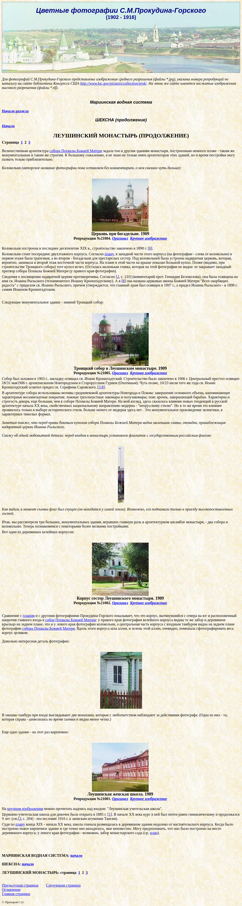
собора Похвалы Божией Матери (75, 151)
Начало (8, 126)
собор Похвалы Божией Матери (70, 620)
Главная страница (16, 894)
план (153, 833)
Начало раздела (15, 111)
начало (76, 855)
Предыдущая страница (20, 885)
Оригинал (120, 238)
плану (109, 254)
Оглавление (11, 890)
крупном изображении (25, 809)
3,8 (101, 387)
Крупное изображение (148, 238)
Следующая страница (63, 885)
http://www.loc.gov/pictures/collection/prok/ (113, 83)
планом (29, 616)
